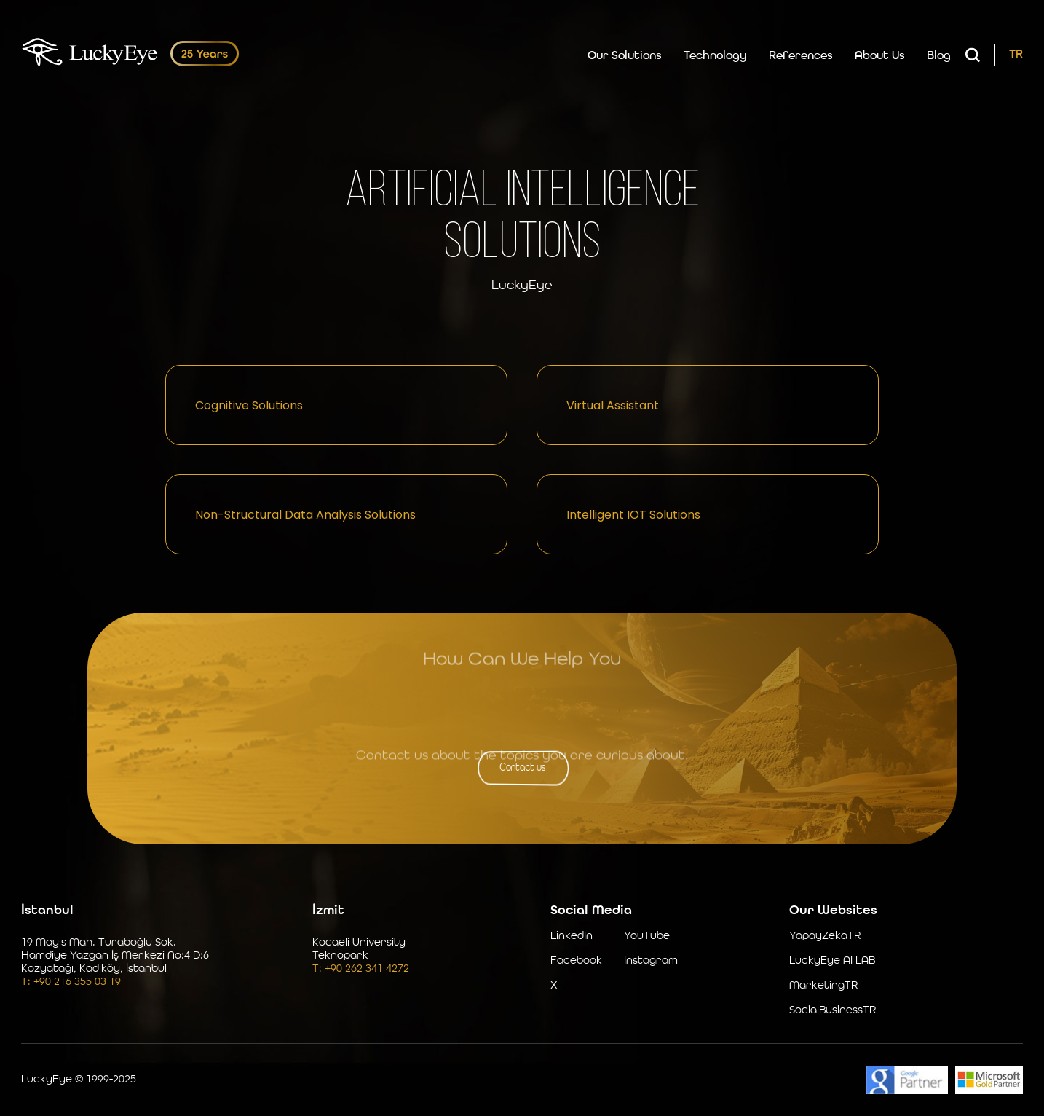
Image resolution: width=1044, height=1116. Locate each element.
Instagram (651, 961)
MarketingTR (823, 986)
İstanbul (47, 910)
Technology (715, 56)
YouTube (647, 936)
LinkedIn (571, 936)
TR (1016, 54)
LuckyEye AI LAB (832, 961)
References (801, 56)
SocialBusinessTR (832, 1010)
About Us (880, 56)
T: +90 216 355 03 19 (71, 982)
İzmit (328, 910)
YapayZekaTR (825, 936)
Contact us (522, 767)
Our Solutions (625, 56)
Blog (939, 56)
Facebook (576, 961)
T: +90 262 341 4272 (360, 969)
